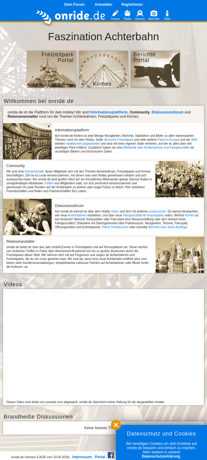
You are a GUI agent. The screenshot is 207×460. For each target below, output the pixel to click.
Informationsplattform (109, 112)
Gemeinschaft (34, 171)
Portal (100, 457)
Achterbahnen (77, 215)
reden (115, 211)
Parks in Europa (168, 139)
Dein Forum (74, 4)
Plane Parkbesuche (115, 227)
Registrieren (132, 4)
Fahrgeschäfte (132, 215)
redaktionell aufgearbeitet (83, 143)
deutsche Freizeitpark (118, 139)
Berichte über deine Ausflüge (167, 227)
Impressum (82, 457)
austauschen (157, 211)
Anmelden (103, 4)
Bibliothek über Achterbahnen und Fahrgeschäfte (156, 147)
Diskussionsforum (168, 112)
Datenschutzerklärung (161, 456)
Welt (194, 139)
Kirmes (189, 215)
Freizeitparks (155, 215)
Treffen (49, 183)
